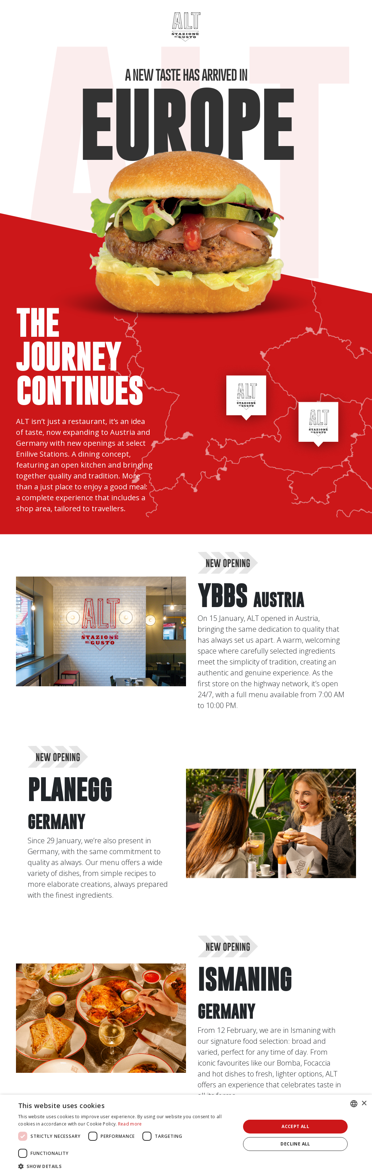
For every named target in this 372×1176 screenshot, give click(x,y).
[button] (126, 1166)
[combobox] (353, 1103)
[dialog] (186, 1135)
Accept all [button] (295, 1126)
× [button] (364, 1103)
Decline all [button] (295, 1144)
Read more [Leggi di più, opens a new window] (130, 1124)
